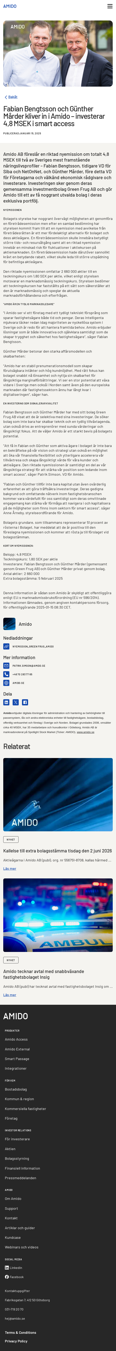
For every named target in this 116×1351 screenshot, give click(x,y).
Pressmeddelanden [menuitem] (20, 1178)
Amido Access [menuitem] (16, 1039)
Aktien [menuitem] (10, 1148)
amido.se (18, 682)
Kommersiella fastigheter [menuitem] (25, 1108)
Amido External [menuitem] (17, 1049)
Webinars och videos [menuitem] (21, 1247)
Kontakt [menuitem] (11, 1218)
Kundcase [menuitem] (13, 1237)
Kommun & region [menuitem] (19, 1098)
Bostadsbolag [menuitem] (16, 1089)
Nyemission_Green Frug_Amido (33, 646)
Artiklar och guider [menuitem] (20, 1227)
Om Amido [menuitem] (13, 1198)
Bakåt (10, 97)
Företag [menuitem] (11, 1118)
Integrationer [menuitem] (16, 1068)
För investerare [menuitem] (17, 1139)
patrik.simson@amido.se (29, 665)
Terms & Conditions (20, 1332)
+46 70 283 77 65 (22, 674)
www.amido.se (85, 732)
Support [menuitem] (11, 1208)
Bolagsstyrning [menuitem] (17, 1158)
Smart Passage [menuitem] (17, 1058)
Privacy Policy (16, 1341)
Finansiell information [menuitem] (22, 1168)
